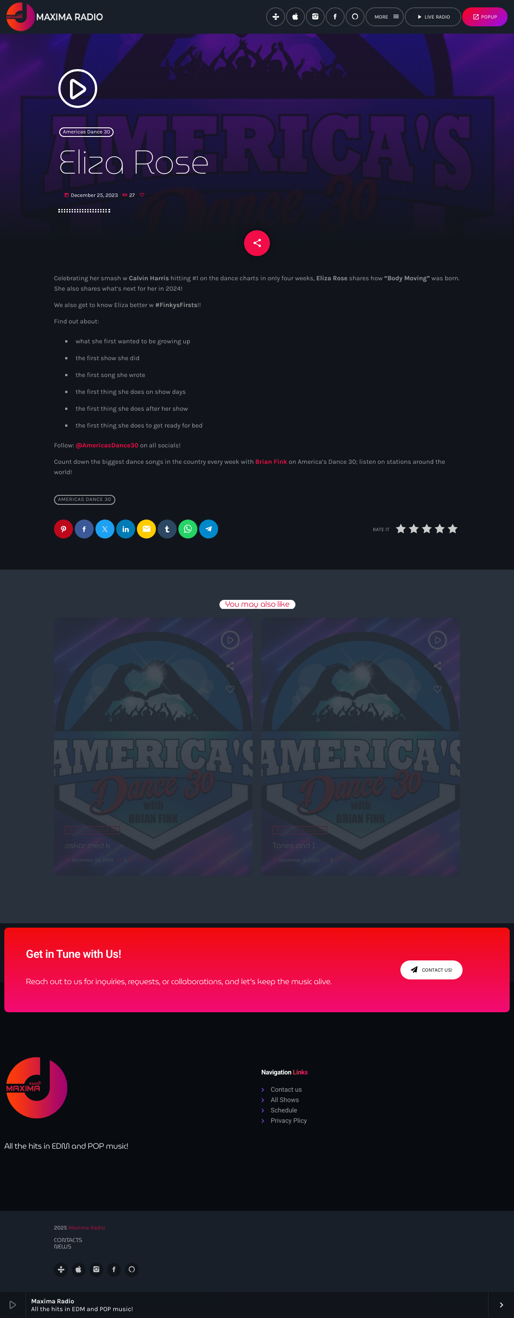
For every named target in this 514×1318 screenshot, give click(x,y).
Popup (485, 16)
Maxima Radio (86, 1228)
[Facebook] (335, 16)
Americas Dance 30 (86, 132)
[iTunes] (295, 16)
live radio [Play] (433, 16)
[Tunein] (275, 16)
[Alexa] (355, 16)
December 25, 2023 (91, 195)
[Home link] (54, 17)
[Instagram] (315, 16)
